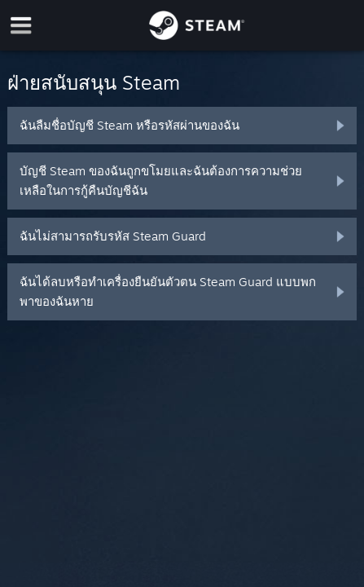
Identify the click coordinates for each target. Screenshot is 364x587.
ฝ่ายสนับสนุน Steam (93, 82)
